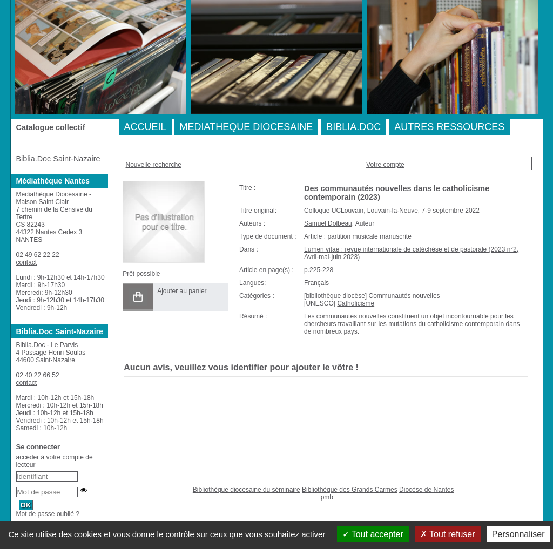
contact (26, 262)
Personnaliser (518, 534)
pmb (327, 497)
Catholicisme (355, 303)
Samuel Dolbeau (328, 223)
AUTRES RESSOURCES (449, 126)
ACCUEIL (145, 126)
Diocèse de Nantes (426, 489)
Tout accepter (372, 534)
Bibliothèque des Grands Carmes (349, 489)
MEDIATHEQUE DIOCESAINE (246, 126)
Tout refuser (447, 534)
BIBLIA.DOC (353, 126)
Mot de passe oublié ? (47, 514)
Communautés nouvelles (404, 296)
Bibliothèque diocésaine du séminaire (246, 489)
